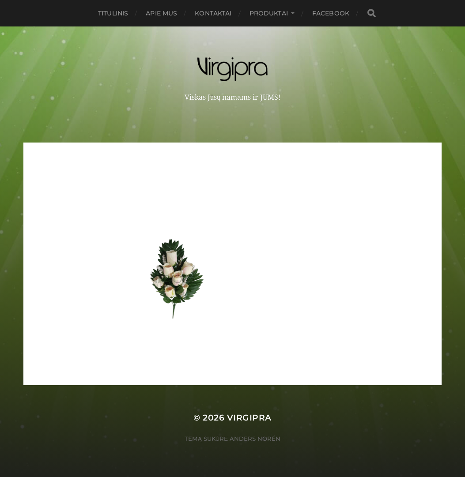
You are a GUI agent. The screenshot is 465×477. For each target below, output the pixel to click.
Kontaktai (213, 13)
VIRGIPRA (249, 418)
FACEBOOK (330, 13)
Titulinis (113, 13)
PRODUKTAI (269, 13)
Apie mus (161, 13)
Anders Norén (255, 438)
